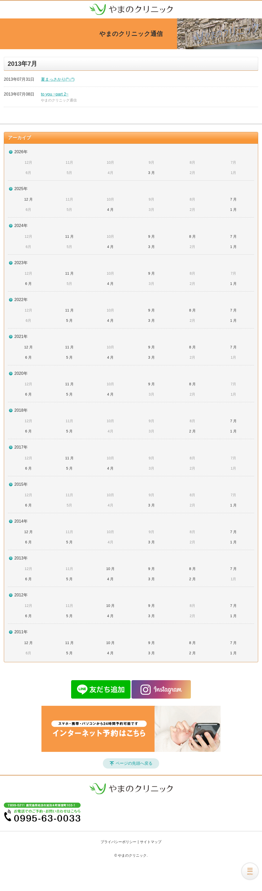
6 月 (28, 284)
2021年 (21, 336)
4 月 (110, 210)
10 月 (110, 569)
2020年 (21, 373)
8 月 (192, 236)
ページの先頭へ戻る (134, 763)
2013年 (21, 558)
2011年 (21, 632)
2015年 (21, 484)
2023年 (21, 263)
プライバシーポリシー (118, 842)
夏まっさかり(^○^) (57, 79)
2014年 (21, 521)
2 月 (192, 431)
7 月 (233, 199)
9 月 (151, 236)
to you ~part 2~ (55, 94)
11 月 (69, 236)
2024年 (21, 225)
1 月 (233, 210)
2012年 (21, 595)
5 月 (69, 320)
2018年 (21, 410)
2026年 (21, 152)
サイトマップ (150, 842)
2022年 (21, 299)
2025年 (21, 189)
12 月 (28, 199)
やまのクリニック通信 (59, 100)
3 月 (151, 173)
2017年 (21, 447)
